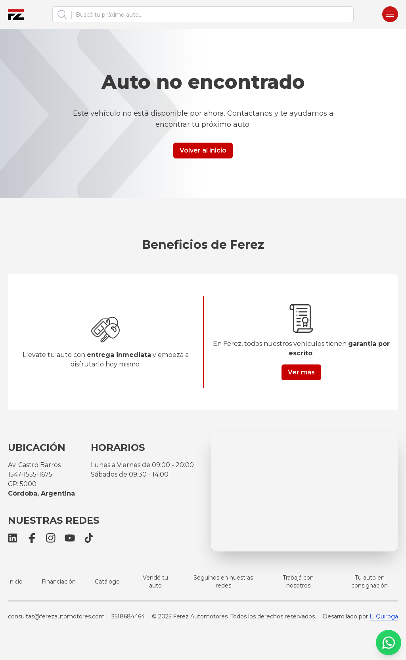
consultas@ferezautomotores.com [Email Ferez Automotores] (56, 616)
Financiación (59, 581)
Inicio (15, 581)
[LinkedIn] (12, 538)
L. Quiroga (384, 616)
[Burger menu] (390, 14)
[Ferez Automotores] (16, 15)
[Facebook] (31, 538)
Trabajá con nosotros (298, 581)
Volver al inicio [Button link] (203, 150)
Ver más (301, 372)
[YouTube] (70, 538)
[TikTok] (89, 538)
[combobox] (210, 15)
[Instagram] (51, 538)
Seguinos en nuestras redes (223, 581)
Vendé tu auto (155, 581)
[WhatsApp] (388, 642)
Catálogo (107, 581)
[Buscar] (62, 14)
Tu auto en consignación (369, 581)
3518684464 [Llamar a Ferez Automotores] (128, 616)
